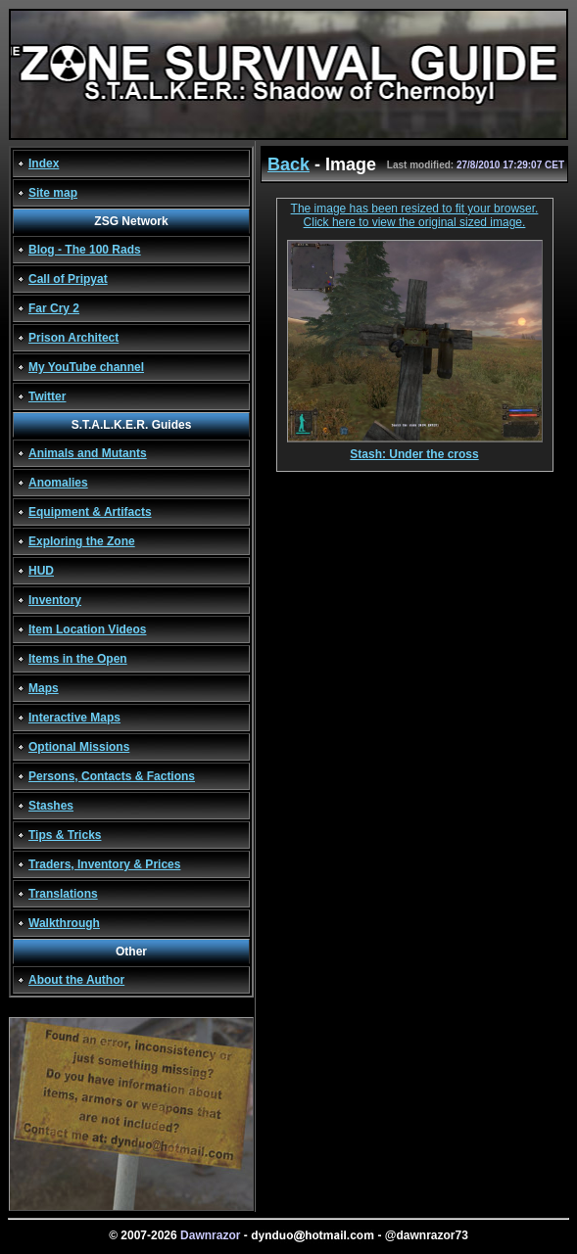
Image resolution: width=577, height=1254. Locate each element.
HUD (41, 571)
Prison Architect (73, 338)
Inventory (54, 600)
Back (288, 164)
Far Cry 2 (53, 308)
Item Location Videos (87, 629)
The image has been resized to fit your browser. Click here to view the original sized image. (415, 215)
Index (43, 163)
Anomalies (58, 482)
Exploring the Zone (81, 541)
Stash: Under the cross (415, 449)
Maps (43, 688)
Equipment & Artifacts (90, 512)
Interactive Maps (74, 717)
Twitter (47, 396)
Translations (63, 894)
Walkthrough (64, 923)
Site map (52, 193)
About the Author (76, 980)
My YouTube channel (86, 367)
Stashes (50, 806)
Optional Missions (78, 747)
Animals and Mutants (87, 453)
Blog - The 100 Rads (84, 249)
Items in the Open (77, 659)
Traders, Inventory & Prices (104, 864)
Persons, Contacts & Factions (111, 776)
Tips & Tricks (64, 835)
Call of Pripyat (68, 279)
